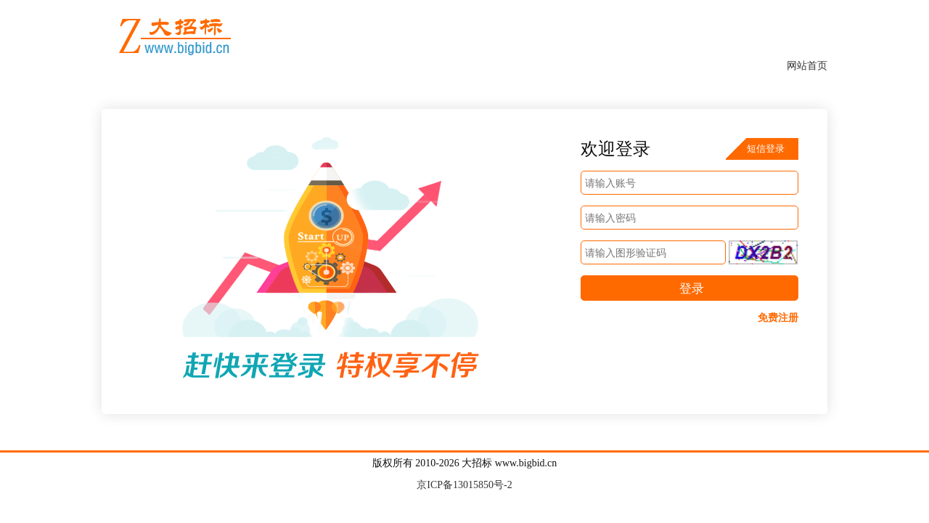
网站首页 (807, 65)
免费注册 (778, 317)
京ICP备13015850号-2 (464, 484)
